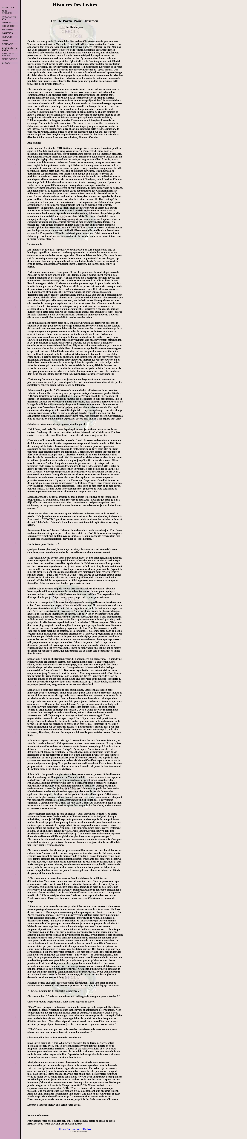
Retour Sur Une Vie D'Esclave (75, 1129)
